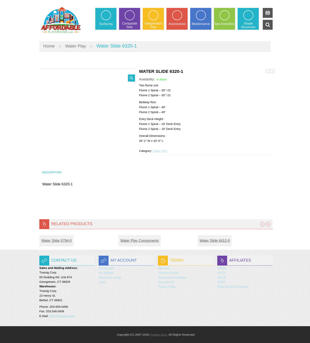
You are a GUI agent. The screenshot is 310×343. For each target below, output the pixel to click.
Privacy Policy (167, 286)
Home (49, 44)
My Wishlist (106, 272)
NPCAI (221, 277)
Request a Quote (110, 277)
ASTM (221, 272)
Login (102, 281)
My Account (106, 268)
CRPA (221, 281)
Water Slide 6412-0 (273, 70)
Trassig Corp (158, 334)
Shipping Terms (168, 272)
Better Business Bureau (233, 286)
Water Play (77, 44)
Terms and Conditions (172, 277)
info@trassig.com (61, 316)
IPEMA (222, 268)
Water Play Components (139, 241)
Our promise (166, 281)
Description (52, 171)
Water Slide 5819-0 (268, 70)
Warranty (164, 268)
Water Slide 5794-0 (56, 241)
